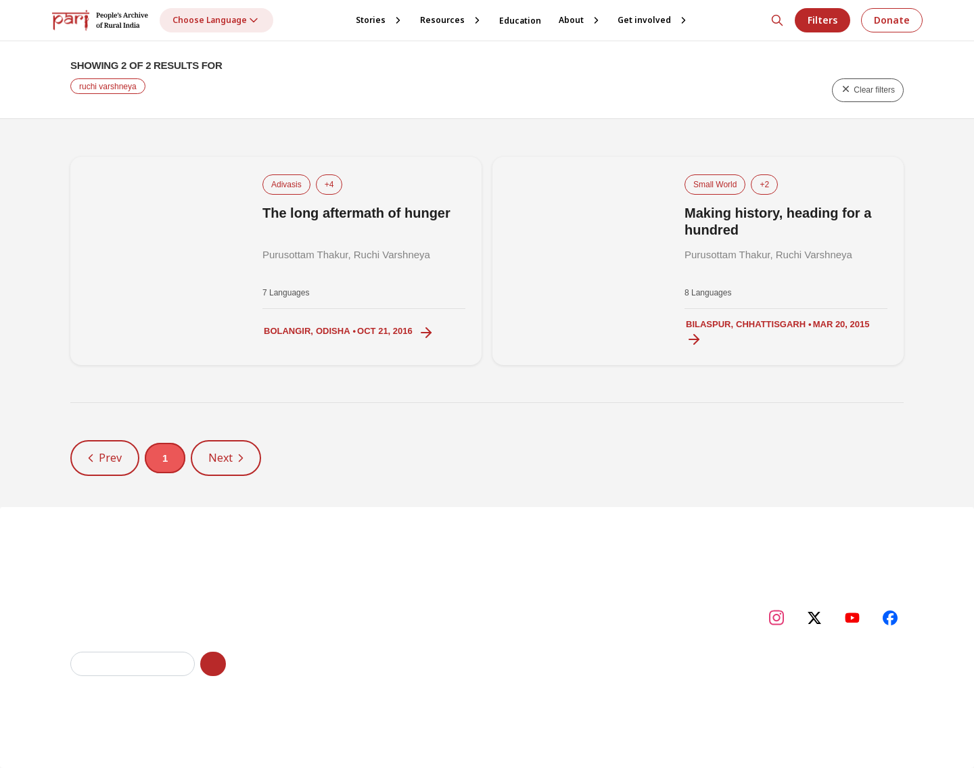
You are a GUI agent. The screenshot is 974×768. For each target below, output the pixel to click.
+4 (329, 184)
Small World (715, 184)
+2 (764, 184)
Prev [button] (105, 457)
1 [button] (165, 458)
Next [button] (226, 457)
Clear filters (868, 89)
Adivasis (286, 184)
